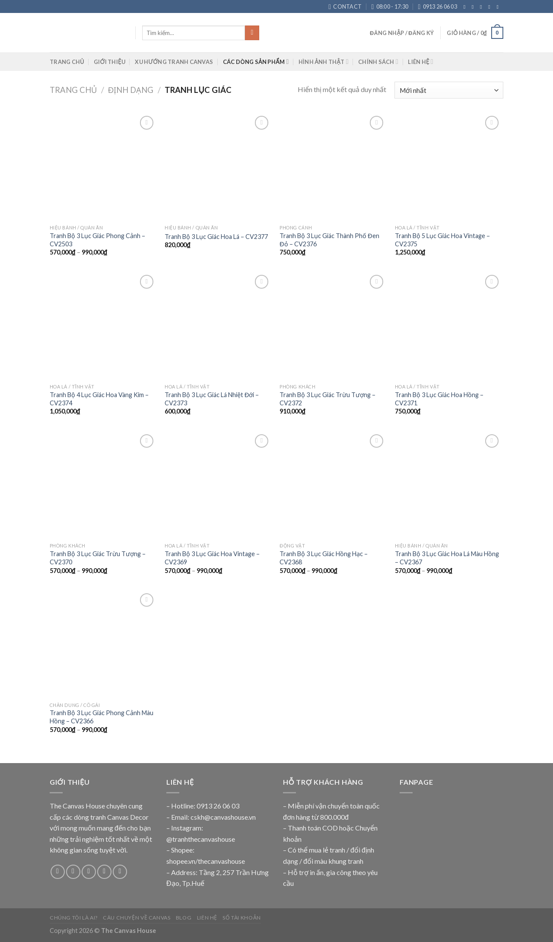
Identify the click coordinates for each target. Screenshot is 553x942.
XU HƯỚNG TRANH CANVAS (174, 61)
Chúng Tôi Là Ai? (74, 917)
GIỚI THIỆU (109, 61)
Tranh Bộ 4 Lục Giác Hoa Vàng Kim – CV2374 (99, 399)
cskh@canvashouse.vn (223, 817)
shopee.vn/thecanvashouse (205, 861)
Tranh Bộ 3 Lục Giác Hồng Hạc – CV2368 (324, 558)
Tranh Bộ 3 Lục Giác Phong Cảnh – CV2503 (97, 240)
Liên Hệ (207, 917)
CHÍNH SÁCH (378, 61)
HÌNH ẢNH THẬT (324, 61)
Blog (183, 917)
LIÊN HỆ (420, 61)
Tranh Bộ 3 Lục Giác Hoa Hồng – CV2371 (439, 399)
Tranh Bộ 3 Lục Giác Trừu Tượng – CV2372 (327, 399)
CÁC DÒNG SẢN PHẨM (256, 61)
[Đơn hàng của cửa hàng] (448, 90)
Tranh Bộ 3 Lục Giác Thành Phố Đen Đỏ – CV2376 (329, 240)
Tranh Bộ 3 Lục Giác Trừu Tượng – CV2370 (98, 558)
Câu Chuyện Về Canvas (136, 917)
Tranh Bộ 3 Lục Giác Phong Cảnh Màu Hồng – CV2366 (101, 717)
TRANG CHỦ (67, 61)
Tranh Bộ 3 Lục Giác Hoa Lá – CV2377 (216, 236)
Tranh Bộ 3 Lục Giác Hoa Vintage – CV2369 (212, 558)
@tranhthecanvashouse (200, 839)
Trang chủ (73, 90)
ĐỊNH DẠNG (130, 90)
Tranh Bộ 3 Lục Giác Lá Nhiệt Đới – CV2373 (212, 399)
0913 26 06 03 (218, 806)
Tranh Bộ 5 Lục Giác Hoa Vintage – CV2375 (442, 240)
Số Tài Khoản (241, 917)
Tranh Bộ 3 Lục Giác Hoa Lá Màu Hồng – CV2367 (447, 558)
